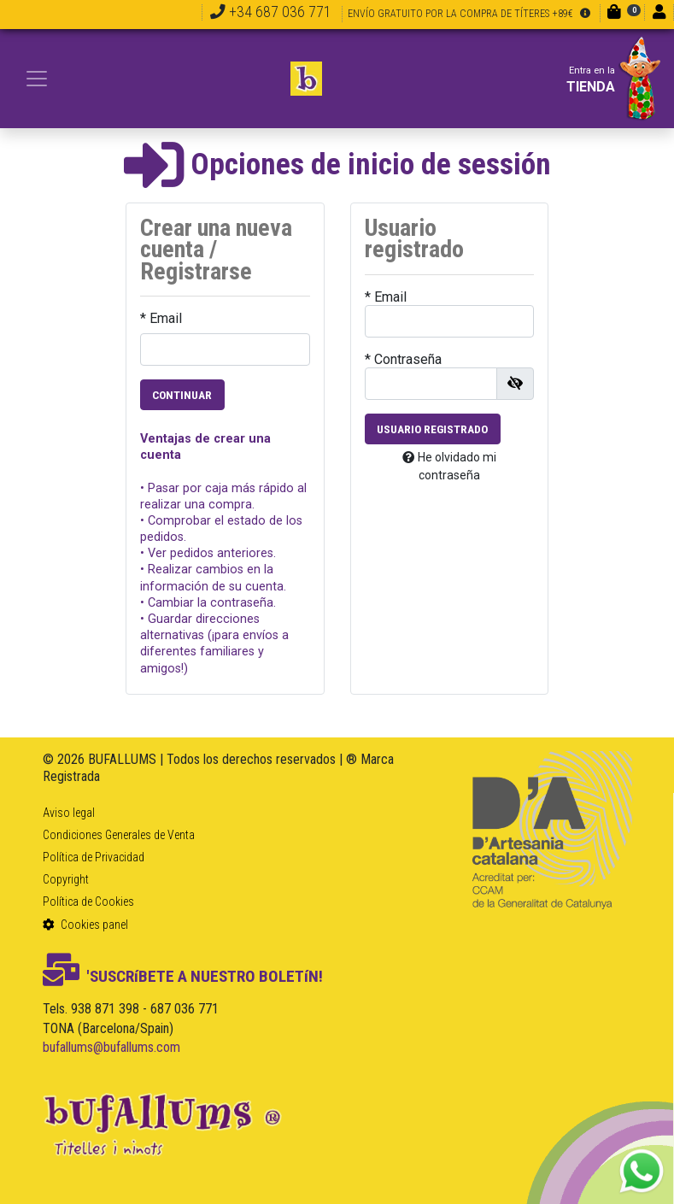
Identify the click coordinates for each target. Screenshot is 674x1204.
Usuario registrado (432, 429)
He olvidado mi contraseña (449, 466)
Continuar (182, 395)
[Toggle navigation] (37, 78)
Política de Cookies (88, 901)
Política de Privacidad (93, 857)
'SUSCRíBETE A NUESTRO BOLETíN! (183, 976)
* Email (161, 318)
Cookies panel (85, 924)
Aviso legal (69, 812)
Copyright (66, 879)
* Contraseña (403, 359)
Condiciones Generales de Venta (119, 835)
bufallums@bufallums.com (111, 1047)
